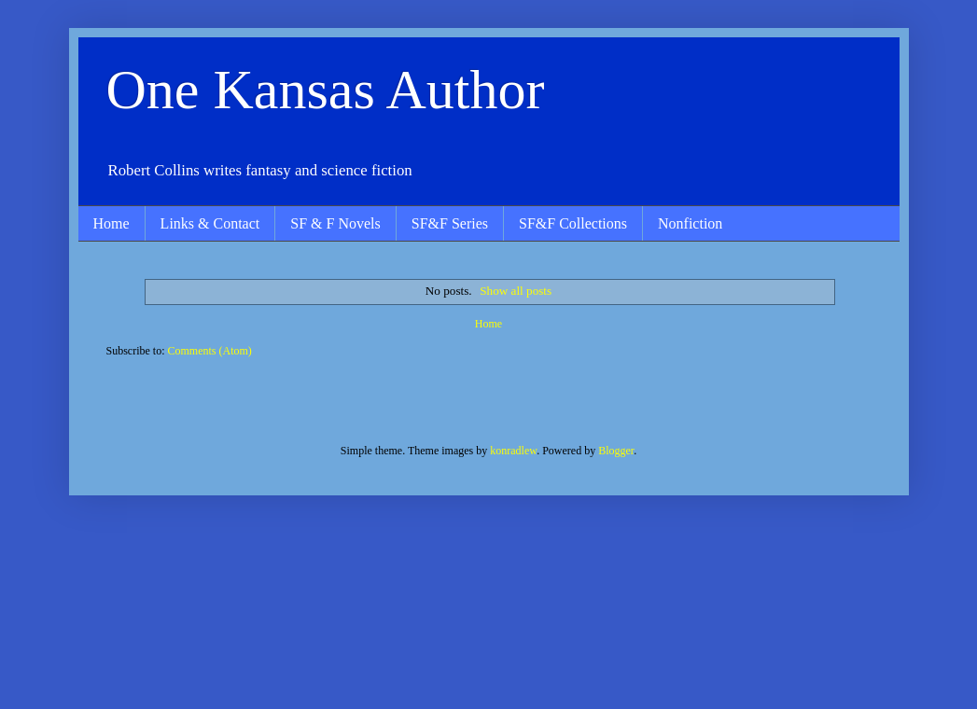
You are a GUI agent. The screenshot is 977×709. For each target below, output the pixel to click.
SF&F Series (450, 223)
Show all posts (515, 291)
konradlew (513, 450)
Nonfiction (690, 223)
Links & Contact (210, 223)
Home (111, 223)
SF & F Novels (335, 223)
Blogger (616, 450)
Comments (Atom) (210, 350)
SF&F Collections (573, 223)
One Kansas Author (325, 89)
